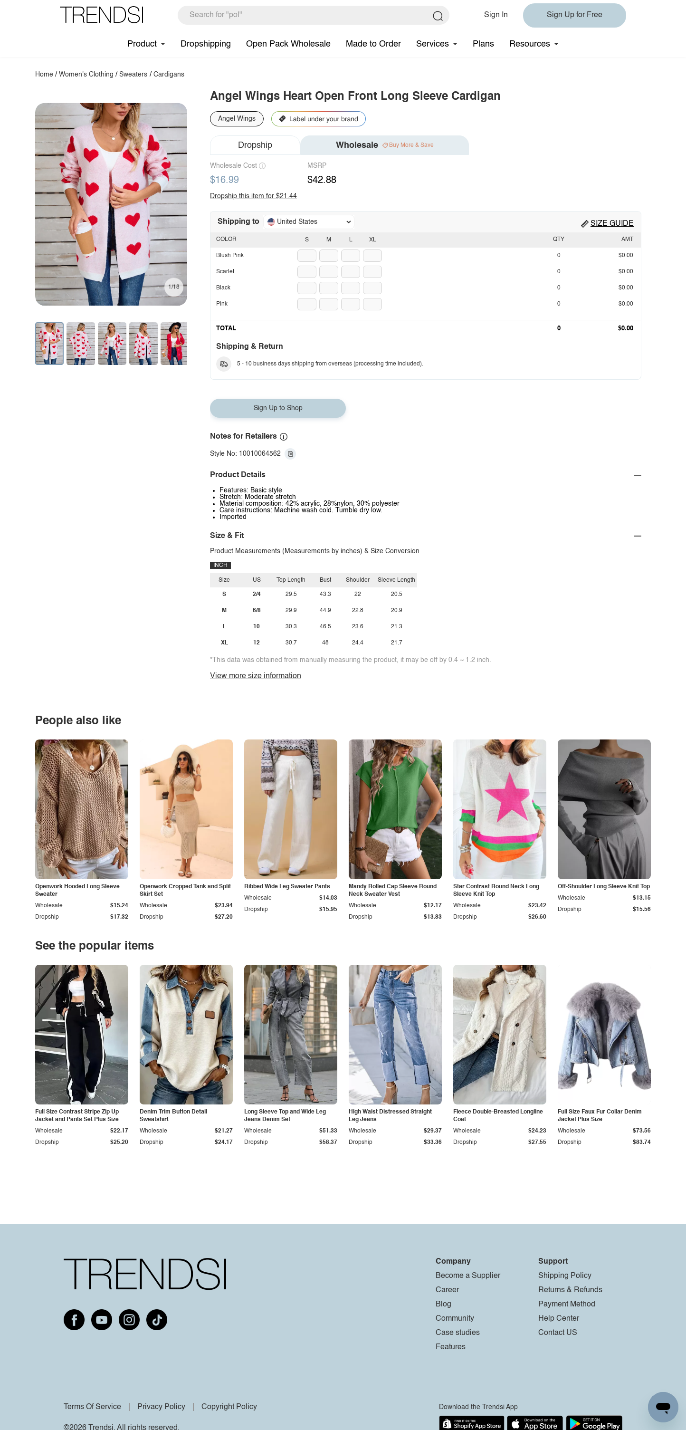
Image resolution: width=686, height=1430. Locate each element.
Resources (529, 44)
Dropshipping (206, 44)
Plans (483, 44)
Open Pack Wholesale (288, 44)
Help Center (558, 1319)
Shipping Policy (564, 1276)
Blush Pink (230, 256)
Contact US (557, 1333)
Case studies (458, 1333)
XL (372, 240)
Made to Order (373, 44)
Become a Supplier (468, 1276)
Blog (443, 1304)
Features (451, 1347)
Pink (222, 304)
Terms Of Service (92, 1407)
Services (432, 44)
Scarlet (225, 272)
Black (223, 288)
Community (455, 1319)
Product (142, 44)
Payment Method (566, 1304)
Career (447, 1290)
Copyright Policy (229, 1407)
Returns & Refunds (570, 1290)
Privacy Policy (161, 1407)
